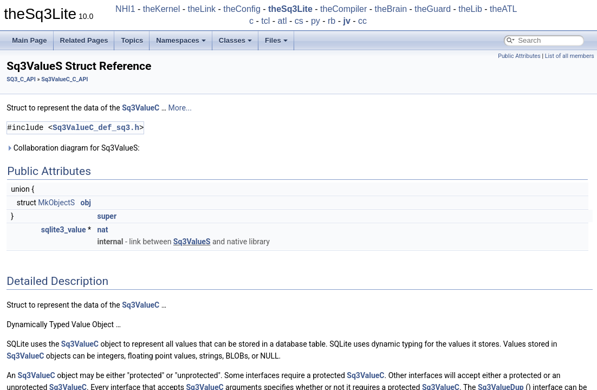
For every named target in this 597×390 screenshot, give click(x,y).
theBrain (391, 9)
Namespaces (181, 40)
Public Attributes (519, 56)
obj (86, 202)
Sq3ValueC (140, 107)
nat (102, 229)
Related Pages (84, 40)
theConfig (242, 9)
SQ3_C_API (21, 79)
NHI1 (125, 9)
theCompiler (343, 9)
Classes (235, 40)
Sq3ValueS (192, 241)
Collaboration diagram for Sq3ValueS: (73, 148)
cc (362, 20)
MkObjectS (56, 202)
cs (299, 20)
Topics (132, 40)
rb (331, 20)
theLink (202, 9)
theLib (470, 9)
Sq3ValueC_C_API (64, 79)
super (106, 216)
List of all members (569, 56)
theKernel (161, 9)
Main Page (29, 40)
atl (282, 20)
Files (276, 40)
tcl (265, 20)
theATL (503, 9)
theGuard (432, 9)
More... (180, 107)
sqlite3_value (63, 229)
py (315, 20)
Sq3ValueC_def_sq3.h (96, 127)
